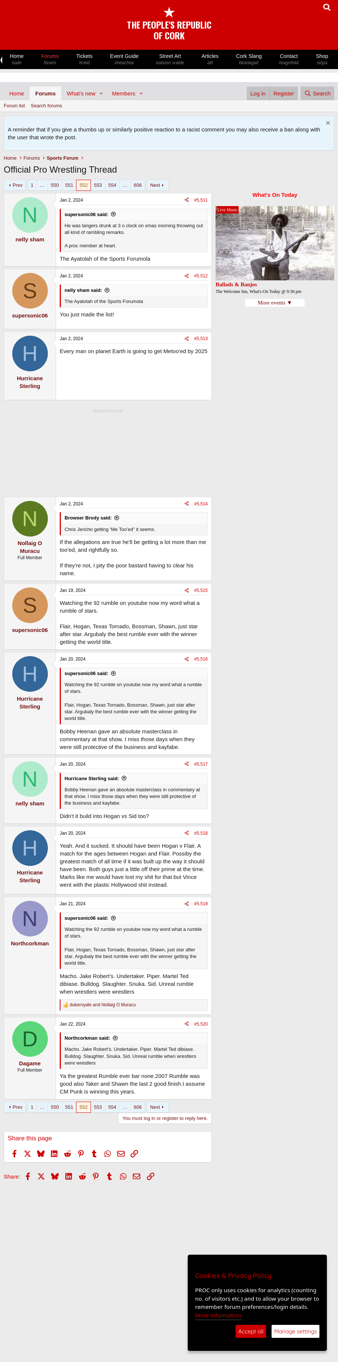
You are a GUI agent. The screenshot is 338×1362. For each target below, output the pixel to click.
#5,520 (201, 1024)
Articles (210, 59)
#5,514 (201, 503)
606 (138, 185)
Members (123, 93)
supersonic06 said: (86, 214)
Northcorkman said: (87, 1038)
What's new (81, 93)
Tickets (84, 59)
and (103, 1004)
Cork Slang (249, 59)
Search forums (46, 105)
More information (218, 1315)
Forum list (14, 105)
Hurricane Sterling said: (92, 778)
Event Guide (124, 59)
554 (112, 185)
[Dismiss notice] (327, 124)
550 (55, 185)
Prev (18, 185)
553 (98, 185)
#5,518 (201, 833)
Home (17, 59)
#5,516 (201, 659)
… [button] (42, 185)
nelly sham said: (83, 290)
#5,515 (201, 590)
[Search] (317, 93)
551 (69, 185)
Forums (50, 59)
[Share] (186, 200)
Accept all (250, 1331)
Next (155, 185)
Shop (322, 59)
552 (83, 185)
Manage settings (295, 1331)
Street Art (170, 59)
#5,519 (201, 903)
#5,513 (201, 338)
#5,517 (201, 764)
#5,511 (201, 200)
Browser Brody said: (88, 518)
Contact (288, 59)
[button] (101, 93)
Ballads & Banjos (236, 284)
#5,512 (201, 275)
